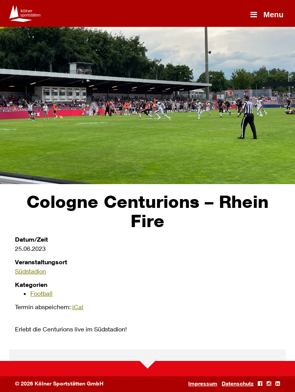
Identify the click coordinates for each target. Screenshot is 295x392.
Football (41, 293)
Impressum (202, 383)
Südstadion (30, 271)
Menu (266, 14)
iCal (77, 306)
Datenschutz (238, 383)
